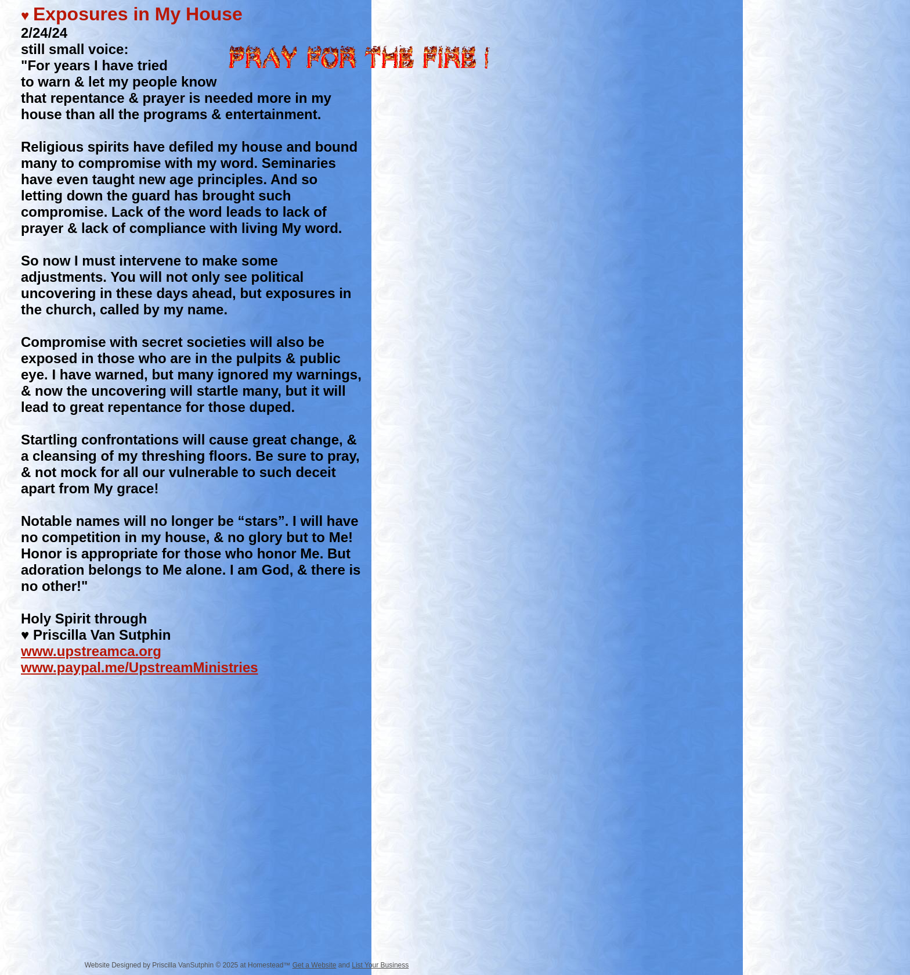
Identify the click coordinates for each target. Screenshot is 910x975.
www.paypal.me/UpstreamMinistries (139, 667)
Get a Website (314, 965)
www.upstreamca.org (91, 651)
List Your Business (380, 965)
